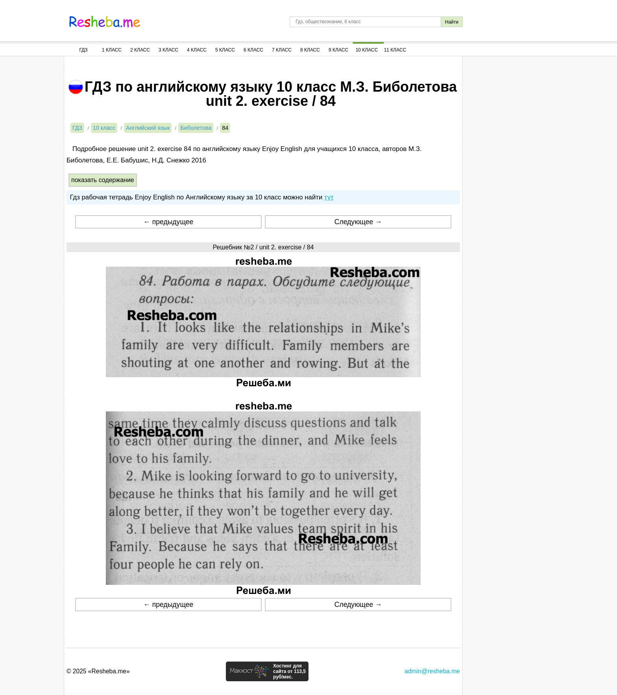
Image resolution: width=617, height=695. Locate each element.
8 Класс (310, 50)
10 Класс (367, 50)
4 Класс (197, 50)
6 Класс (253, 50)
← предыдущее (168, 222)
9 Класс (338, 50)
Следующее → (358, 222)
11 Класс (395, 50)
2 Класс (140, 50)
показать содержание (102, 180)
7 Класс (282, 50)
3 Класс (168, 50)
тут (329, 197)
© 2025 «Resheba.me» (98, 671)
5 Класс (225, 50)
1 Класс (112, 50)
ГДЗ (83, 50)
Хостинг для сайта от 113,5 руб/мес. (289, 671)
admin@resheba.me (432, 671)
